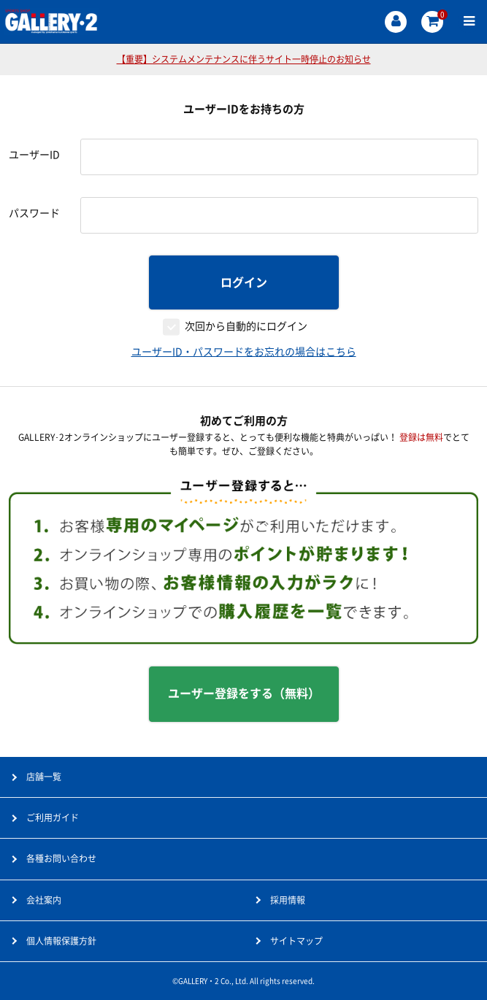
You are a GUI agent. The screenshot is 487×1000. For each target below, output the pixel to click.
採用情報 (287, 900)
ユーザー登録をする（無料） (244, 693)
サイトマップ (296, 940)
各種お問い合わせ (61, 858)
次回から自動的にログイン (246, 326)
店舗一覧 (43, 776)
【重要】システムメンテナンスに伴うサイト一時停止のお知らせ (244, 59)
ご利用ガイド (52, 817)
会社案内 (43, 900)
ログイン (244, 282)
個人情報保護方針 (61, 940)
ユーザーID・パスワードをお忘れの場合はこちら (243, 352)
